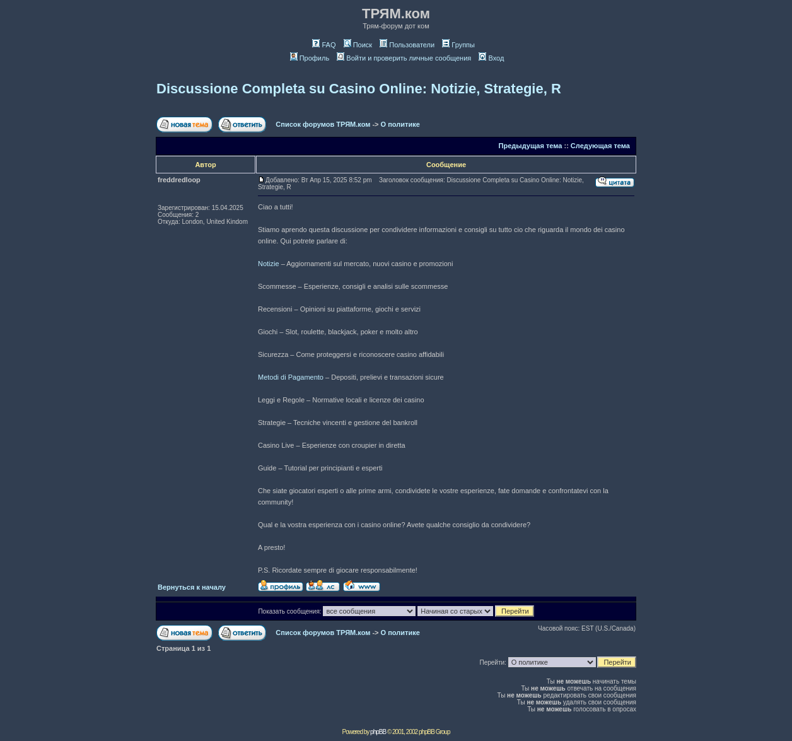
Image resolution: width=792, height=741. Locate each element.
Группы (458, 45)
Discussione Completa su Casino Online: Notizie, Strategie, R (358, 88)
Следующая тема (600, 145)
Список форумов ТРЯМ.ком (323, 124)
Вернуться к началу (192, 587)
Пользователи (407, 45)
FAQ (323, 45)
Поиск (358, 45)
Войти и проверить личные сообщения (404, 58)
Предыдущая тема (530, 145)
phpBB (378, 731)
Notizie (268, 263)
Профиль (310, 58)
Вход (491, 58)
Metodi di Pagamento (290, 377)
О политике (400, 124)
